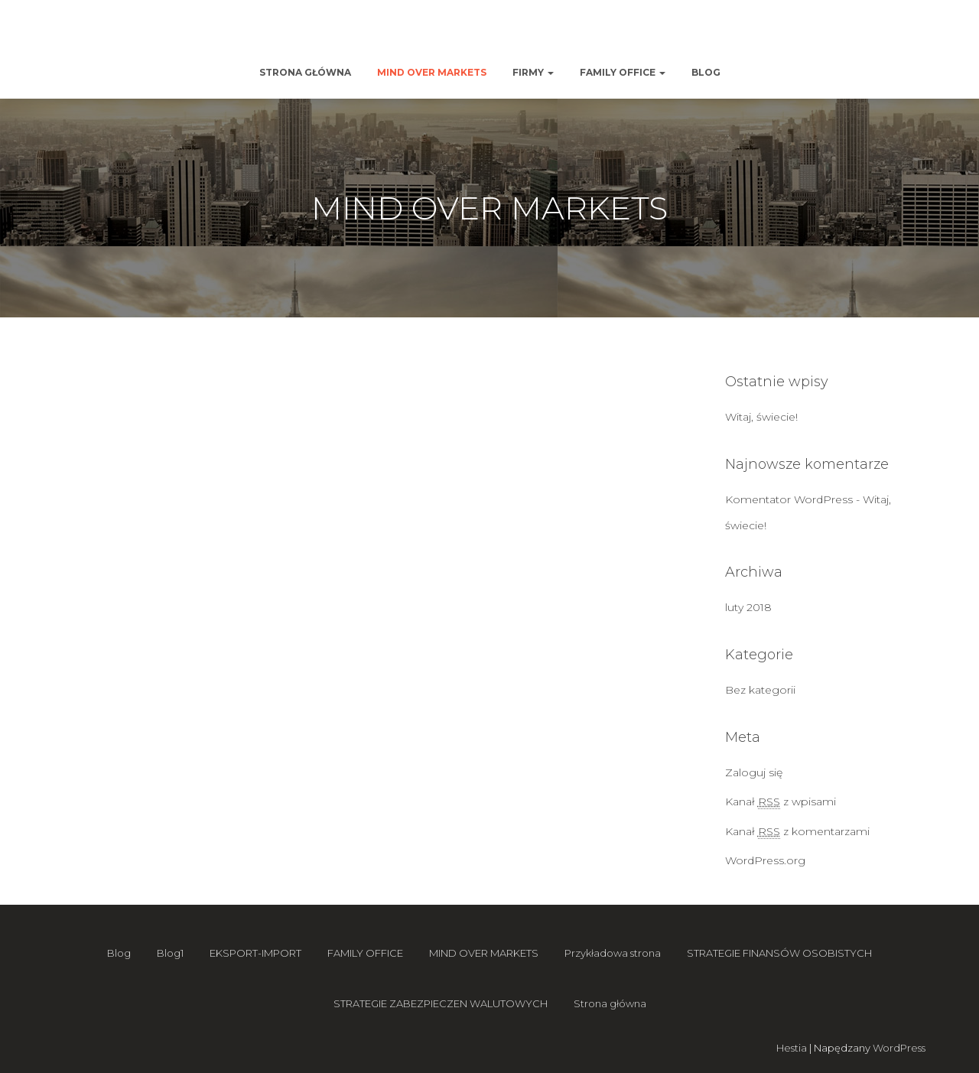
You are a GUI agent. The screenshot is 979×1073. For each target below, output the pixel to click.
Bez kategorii (760, 690)
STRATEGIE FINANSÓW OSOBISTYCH (779, 953)
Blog (705, 72)
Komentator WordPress (789, 499)
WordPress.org (765, 860)
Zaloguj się (753, 772)
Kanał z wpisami (780, 802)
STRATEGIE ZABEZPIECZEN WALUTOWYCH (440, 1003)
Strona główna (305, 72)
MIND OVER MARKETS (431, 72)
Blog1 (170, 953)
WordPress (899, 1048)
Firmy (533, 72)
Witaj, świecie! (761, 417)
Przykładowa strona (612, 953)
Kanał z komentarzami (797, 831)
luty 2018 (748, 607)
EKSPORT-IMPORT (255, 953)
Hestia (791, 1048)
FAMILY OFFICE (622, 72)
